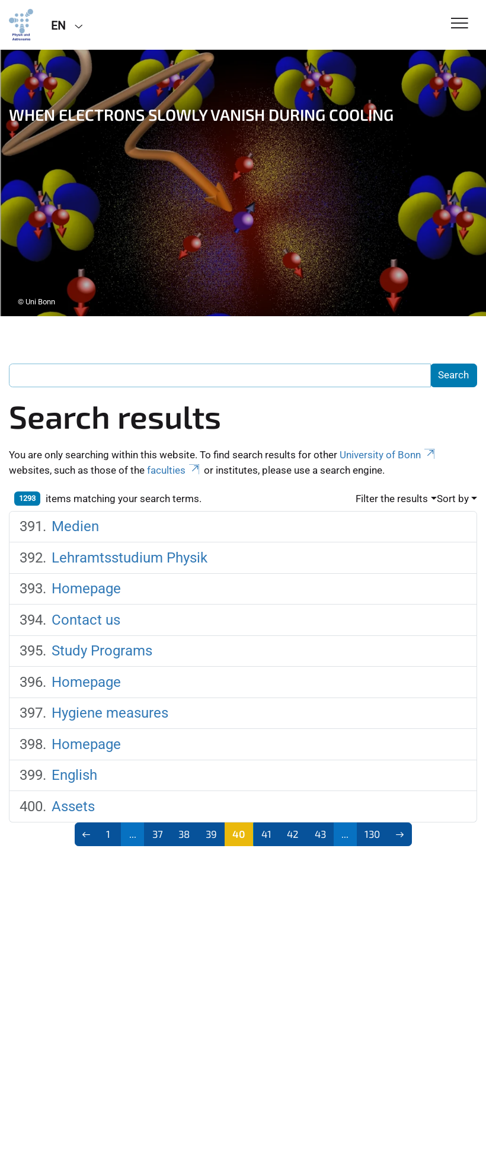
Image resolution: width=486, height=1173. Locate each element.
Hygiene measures (110, 713)
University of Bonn (388, 455)
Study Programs (102, 650)
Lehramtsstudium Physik (129, 557)
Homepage (86, 588)
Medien (75, 526)
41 (266, 834)
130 (372, 834)
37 (157, 834)
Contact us (86, 620)
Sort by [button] (453, 498)
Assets (73, 806)
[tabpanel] (243, 183)
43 (320, 834)
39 (211, 834)
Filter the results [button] (392, 498)
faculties (174, 470)
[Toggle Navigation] (459, 24)
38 (184, 834)
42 (293, 834)
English (74, 775)
